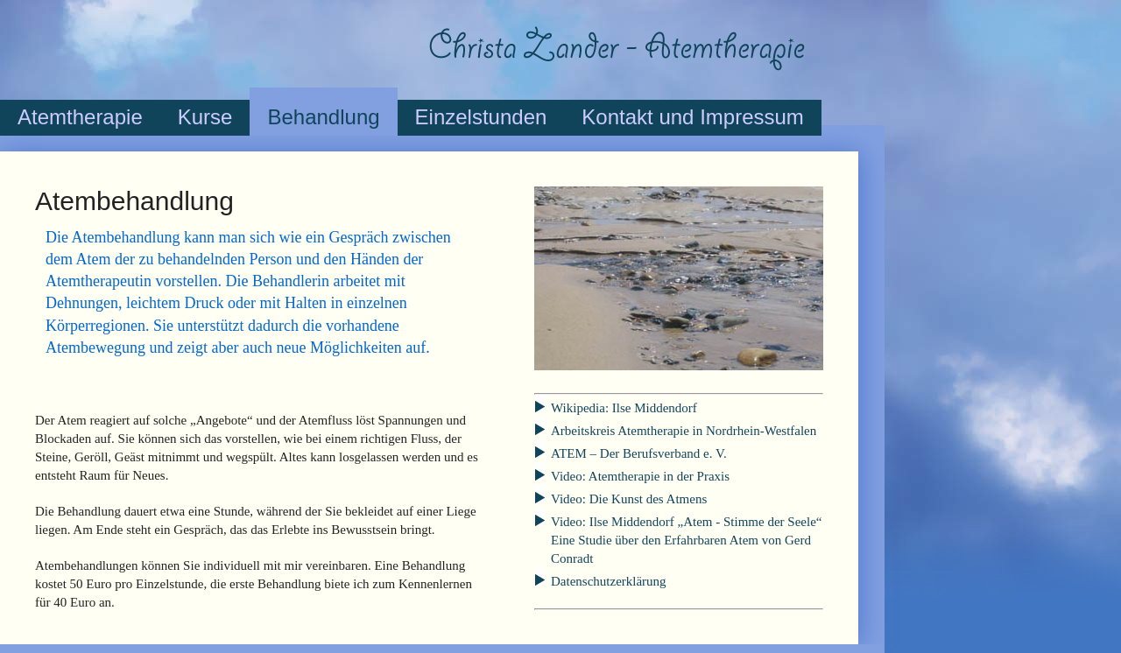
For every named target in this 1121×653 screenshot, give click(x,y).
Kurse (205, 117)
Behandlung (323, 117)
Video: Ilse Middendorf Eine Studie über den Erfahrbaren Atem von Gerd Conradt (686, 540)
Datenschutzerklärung (608, 581)
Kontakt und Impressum (692, 117)
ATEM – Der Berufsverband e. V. (639, 453)
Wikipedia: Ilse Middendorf (624, 408)
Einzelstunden (481, 117)
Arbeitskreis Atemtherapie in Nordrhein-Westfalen (683, 431)
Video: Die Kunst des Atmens (629, 499)
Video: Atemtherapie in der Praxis (640, 476)
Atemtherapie (80, 117)
